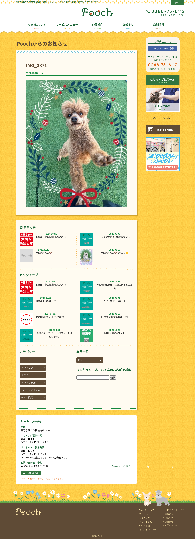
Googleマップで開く (122, 466)
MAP (177, 2)
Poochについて (36, 25)
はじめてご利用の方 (174, 510)
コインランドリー (147, 529)
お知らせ (128, 25)
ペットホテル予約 (164, 48)
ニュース (33, 360)
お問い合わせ (33, 473)
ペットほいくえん (33, 390)
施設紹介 (97, 25)
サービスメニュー (67, 25)
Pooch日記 (33, 397)
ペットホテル (33, 382)
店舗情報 (158, 25)
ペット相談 (144, 525)
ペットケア (33, 367)
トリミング (33, 375)
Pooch (97, 12)
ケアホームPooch (160, 118)
